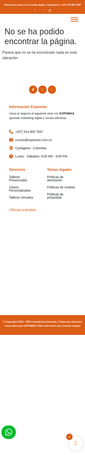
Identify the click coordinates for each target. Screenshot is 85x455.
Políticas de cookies (61, 187)
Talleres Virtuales (21, 197)
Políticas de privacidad (55, 195)
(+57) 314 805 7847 (71, 5)
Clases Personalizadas (20, 188)
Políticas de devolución (55, 178)
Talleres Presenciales (18, 178)
